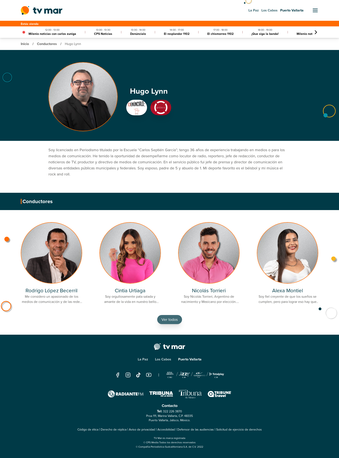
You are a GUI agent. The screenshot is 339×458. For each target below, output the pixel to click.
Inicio (25, 43)
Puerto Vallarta (189, 359)
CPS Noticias (103, 34)
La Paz (143, 359)
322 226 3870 (172, 411)
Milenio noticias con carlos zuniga (52, 34)
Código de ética (87, 429)
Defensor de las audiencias (195, 429)
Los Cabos (163, 359)
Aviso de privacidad (142, 429)
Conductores (47, 43)
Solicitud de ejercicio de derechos (239, 429)
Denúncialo (138, 34)
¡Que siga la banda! (265, 34)
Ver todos (170, 319)
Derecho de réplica (113, 429)
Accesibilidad (166, 429)
